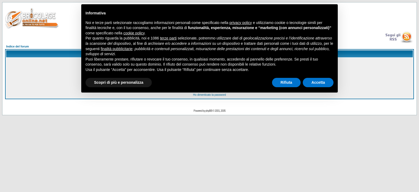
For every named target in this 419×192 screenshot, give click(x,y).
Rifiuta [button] (286, 82)
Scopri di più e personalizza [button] (118, 82)
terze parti (168, 38)
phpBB (208, 110)
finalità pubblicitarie (117, 49)
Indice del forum (17, 46)
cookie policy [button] (134, 33)
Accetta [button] (318, 82)
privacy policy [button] (241, 23)
